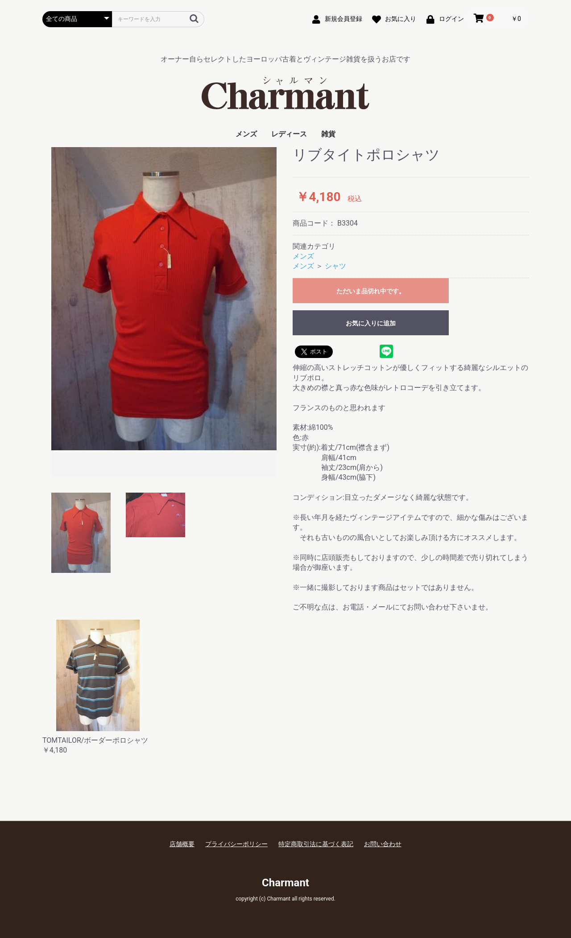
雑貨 (328, 134)
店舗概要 (182, 843)
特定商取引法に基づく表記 (315, 843)
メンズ (246, 134)
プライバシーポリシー (236, 843)
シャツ (335, 266)
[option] (164, 313)
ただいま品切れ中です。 (370, 291)
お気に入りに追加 (371, 323)
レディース (289, 134)
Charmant (285, 882)
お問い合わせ (382, 843)
